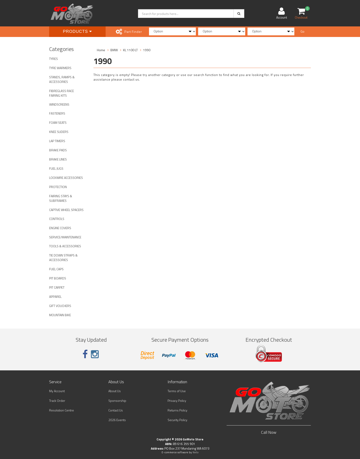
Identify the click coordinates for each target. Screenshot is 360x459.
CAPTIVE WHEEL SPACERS (66, 209)
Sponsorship (117, 400)
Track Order (57, 400)
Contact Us (115, 410)
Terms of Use (177, 391)
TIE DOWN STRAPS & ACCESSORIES (63, 257)
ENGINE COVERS (60, 227)
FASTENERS (57, 113)
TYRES (53, 58)
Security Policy (177, 419)
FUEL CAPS (56, 269)
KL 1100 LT (130, 50)
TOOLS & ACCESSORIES (65, 246)
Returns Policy (177, 410)
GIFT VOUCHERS (60, 305)
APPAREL (55, 296)
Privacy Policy (177, 400)
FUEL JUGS (56, 168)
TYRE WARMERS (60, 67)
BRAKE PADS (58, 150)
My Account (57, 391)
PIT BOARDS (57, 278)
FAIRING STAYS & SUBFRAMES (60, 198)
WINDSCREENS (59, 104)
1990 (146, 50)
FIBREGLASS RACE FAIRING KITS (61, 93)
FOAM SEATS (58, 122)
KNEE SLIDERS (58, 131)
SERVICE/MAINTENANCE (65, 237)
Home (101, 50)
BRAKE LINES (58, 159)
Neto (196, 452)
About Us (114, 391)
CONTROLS (56, 218)
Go (302, 31)
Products (77, 31)
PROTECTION (58, 186)
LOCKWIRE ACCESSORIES (66, 177)
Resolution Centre (61, 410)
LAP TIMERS (57, 140)
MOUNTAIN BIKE (60, 315)
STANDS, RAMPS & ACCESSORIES (62, 79)
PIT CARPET (57, 287)
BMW (114, 50)
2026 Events (117, 419)
